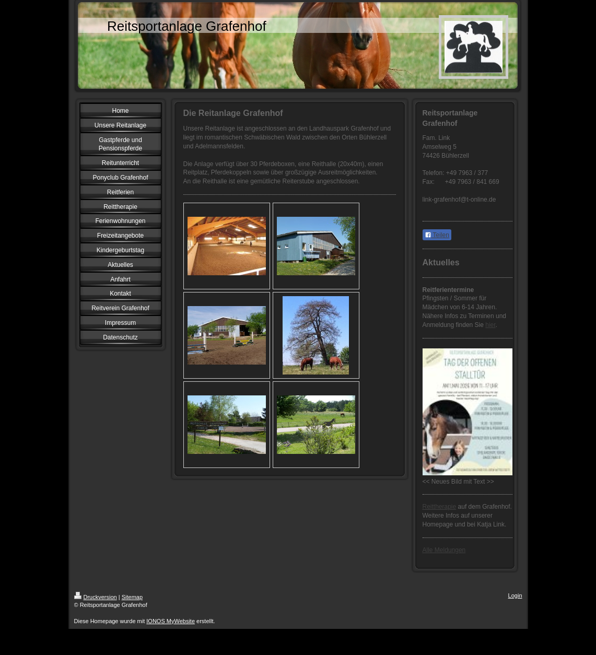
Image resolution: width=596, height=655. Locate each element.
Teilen (437, 235)
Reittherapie (440, 506)
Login (515, 595)
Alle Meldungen (444, 550)
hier (490, 325)
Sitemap (132, 597)
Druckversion (95, 597)
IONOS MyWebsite (170, 621)
